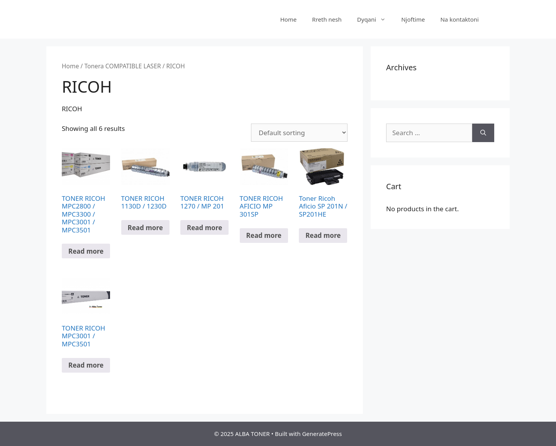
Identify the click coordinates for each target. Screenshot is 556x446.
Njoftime (413, 19)
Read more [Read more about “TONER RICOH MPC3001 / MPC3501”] (85, 365)
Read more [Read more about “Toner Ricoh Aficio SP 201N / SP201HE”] (323, 235)
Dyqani (375, 19)
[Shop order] (299, 133)
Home (288, 19)
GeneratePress (322, 434)
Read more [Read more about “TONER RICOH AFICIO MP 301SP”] (263, 235)
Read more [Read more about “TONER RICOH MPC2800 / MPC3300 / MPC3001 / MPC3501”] (85, 251)
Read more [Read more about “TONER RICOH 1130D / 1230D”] (145, 227)
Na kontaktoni (459, 19)
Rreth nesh (326, 19)
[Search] (483, 133)
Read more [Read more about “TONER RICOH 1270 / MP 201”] (204, 227)
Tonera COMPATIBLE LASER (122, 66)
